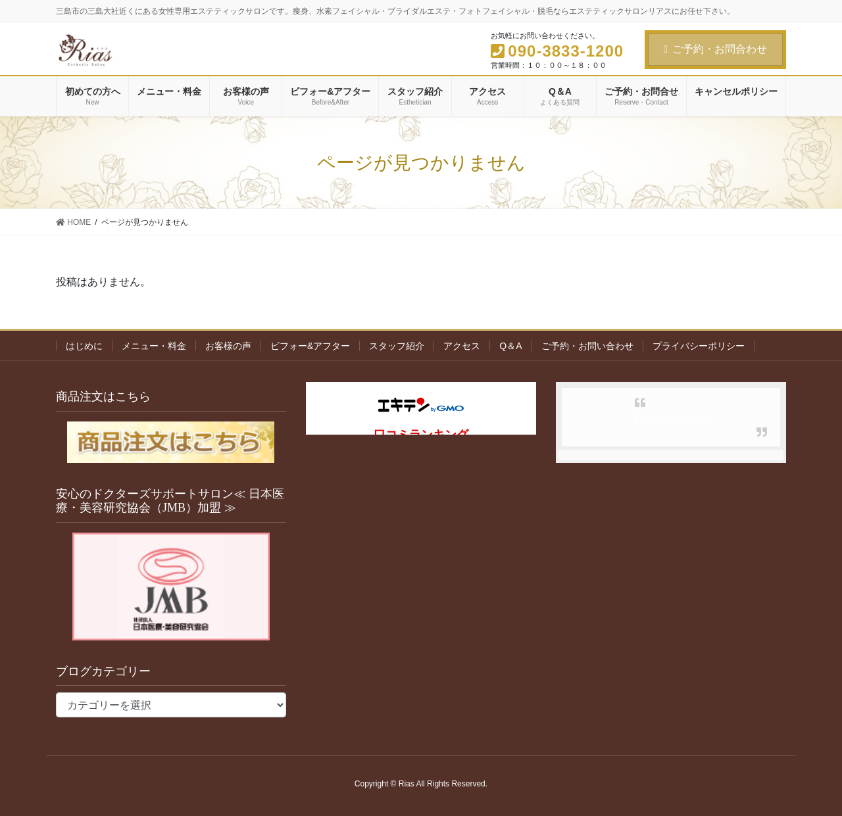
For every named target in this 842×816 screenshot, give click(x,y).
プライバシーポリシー (699, 346)
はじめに (84, 346)
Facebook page (671, 418)
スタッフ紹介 (396, 346)
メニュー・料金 (154, 346)
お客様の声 (228, 346)
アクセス (461, 346)
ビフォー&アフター (310, 346)
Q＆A (510, 346)
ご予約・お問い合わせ (587, 346)
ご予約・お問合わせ (715, 49)
